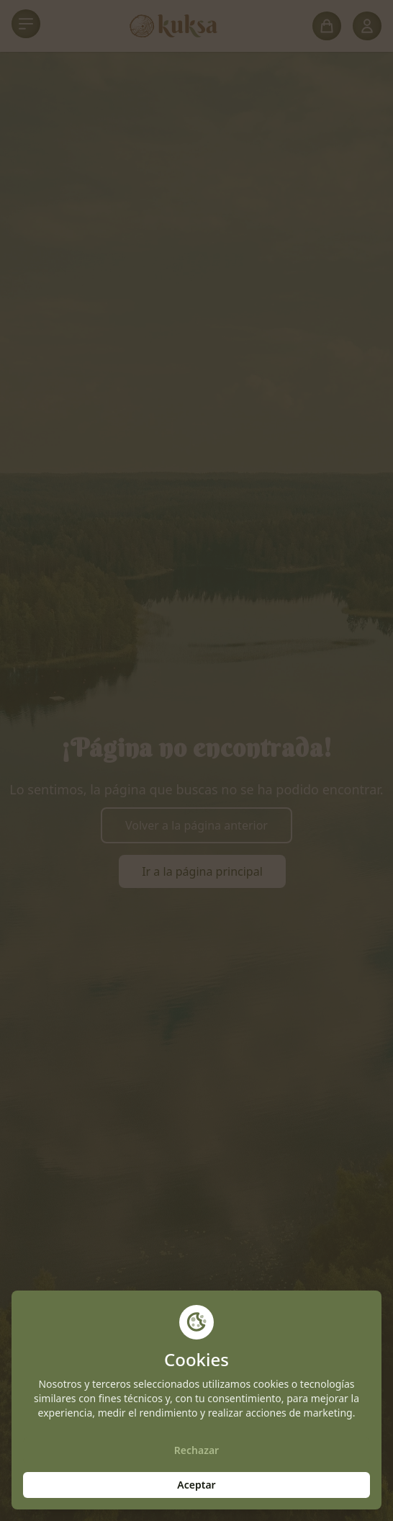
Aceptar (196, 1484)
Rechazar (196, 1450)
